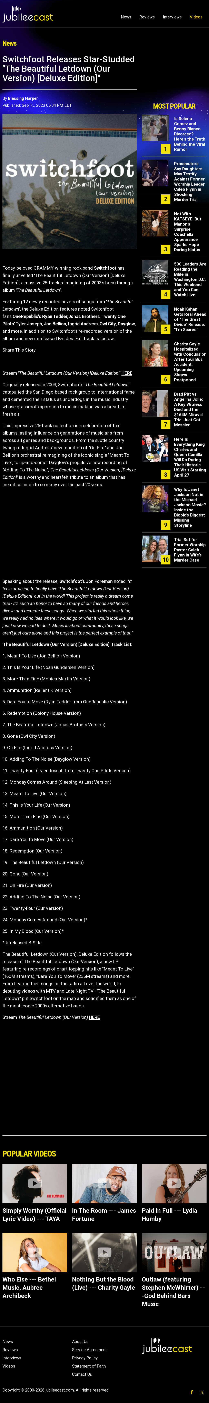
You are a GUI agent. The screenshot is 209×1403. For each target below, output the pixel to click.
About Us (80, 1341)
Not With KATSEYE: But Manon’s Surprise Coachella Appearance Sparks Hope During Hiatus (187, 231)
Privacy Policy (85, 1357)
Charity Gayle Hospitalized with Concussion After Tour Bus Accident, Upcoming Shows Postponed (190, 362)
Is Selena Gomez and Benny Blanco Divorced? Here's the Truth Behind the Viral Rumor (189, 134)
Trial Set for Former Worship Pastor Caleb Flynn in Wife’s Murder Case (190, 550)
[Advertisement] (174, 77)
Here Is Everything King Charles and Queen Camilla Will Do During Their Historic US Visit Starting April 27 (190, 457)
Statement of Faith (89, 1366)
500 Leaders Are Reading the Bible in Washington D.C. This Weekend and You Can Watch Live (190, 279)
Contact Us (82, 1374)
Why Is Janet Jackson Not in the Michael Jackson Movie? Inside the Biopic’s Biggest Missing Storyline (190, 507)
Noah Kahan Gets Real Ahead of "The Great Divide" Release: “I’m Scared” (190, 319)
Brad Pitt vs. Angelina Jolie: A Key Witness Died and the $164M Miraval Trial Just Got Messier (188, 409)
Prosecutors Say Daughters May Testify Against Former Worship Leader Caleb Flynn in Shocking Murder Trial (189, 181)
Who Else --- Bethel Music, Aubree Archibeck (29, 1287)
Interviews (172, 17)
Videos (196, 17)
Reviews (147, 17)
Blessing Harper (23, 98)
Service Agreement (89, 1349)
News (126, 17)
